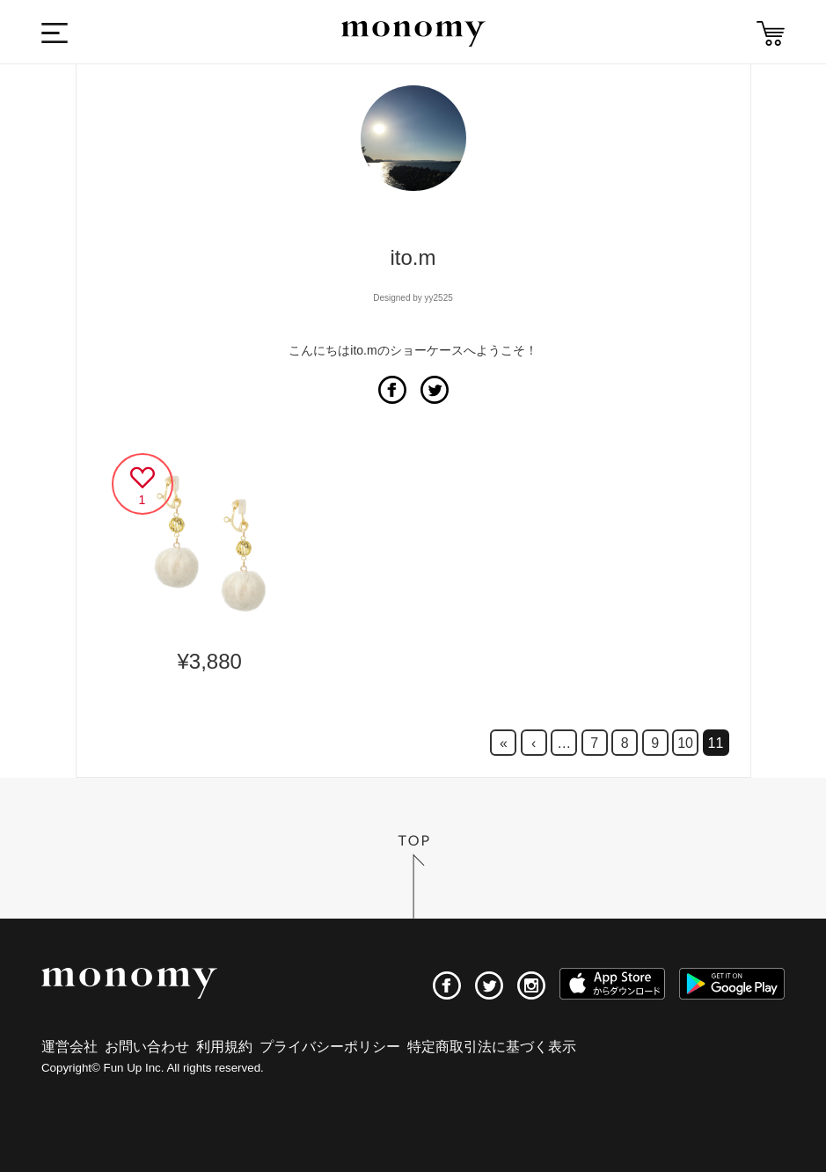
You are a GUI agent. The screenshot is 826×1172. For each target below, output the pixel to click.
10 (685, 743)
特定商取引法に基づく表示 (491, 1046)
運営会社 (69, 1046)
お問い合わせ (147, 1046)
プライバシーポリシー (329, 1046)
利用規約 (224, 1046)
